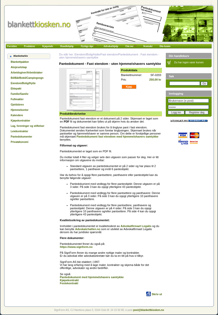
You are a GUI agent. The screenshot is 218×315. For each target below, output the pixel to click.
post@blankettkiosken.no (148, 310)
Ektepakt (16, 88)
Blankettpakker (20, 62)
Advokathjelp (110, 46)
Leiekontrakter (19, 131)
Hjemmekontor (20, 110)
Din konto (165, 46)
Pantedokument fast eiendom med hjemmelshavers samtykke (117, 136)
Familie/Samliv (19, 94)
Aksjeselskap (19, 67)
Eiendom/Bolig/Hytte (23, 83)
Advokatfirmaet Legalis (135, 226)
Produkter (29, 46)
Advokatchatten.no (87, 229)
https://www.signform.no (76, 246)
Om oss (130, 46)
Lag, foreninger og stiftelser (27, 126)
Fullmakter (17, 99)
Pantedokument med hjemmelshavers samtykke (92, 277)
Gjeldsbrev (17, 104)
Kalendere (17, 115)
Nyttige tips (88, 46)
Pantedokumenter (21, 136)
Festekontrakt (69, 283)
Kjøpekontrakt (69, 280)
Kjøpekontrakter (20, 120)
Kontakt (148, 46)
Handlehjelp (67, 46)
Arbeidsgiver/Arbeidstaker (27, 72)
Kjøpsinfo (47, 46)
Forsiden (12, 46)
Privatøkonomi (19, 142)
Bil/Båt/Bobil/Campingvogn (27, 78)
